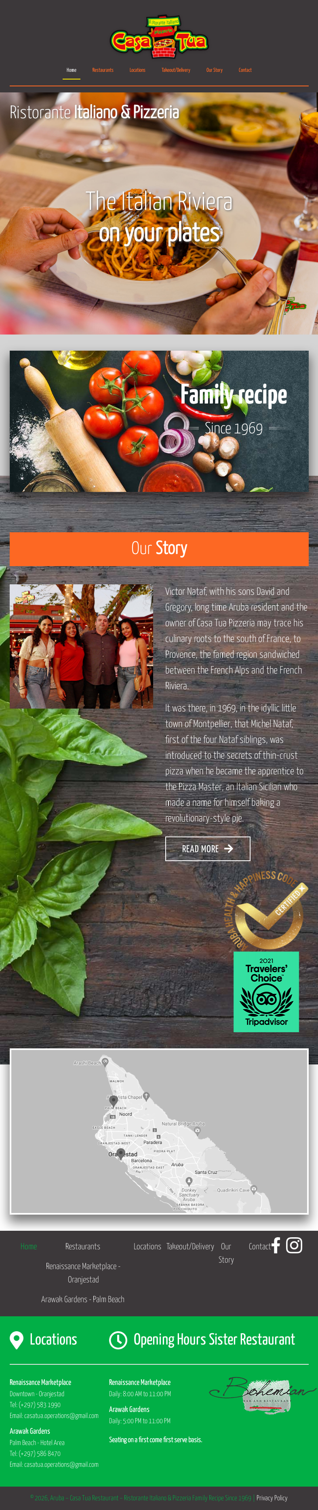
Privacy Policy (272, 1498)
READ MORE (208, 848)
